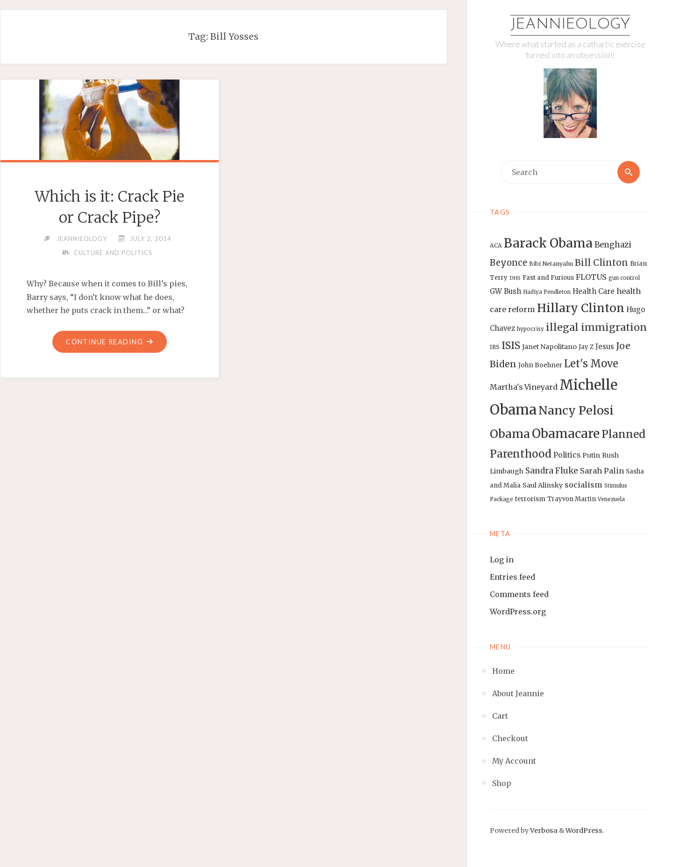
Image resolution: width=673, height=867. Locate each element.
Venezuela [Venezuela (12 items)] (611, 499)
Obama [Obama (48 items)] (510, 433)
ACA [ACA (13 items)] (496, 245)
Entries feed (512, 577)
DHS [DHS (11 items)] (515, 278)
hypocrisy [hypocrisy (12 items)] (530, 329)
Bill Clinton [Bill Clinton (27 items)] (601, 262)
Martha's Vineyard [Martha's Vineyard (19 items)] (524, 387)
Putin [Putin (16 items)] (591, 455)
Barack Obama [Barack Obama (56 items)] (548, 243)
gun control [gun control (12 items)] (624, 278)
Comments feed (519, 594)
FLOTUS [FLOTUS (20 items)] (591, 277)
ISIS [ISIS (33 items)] (510, 345)
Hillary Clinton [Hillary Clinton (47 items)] (580, 308)
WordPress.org (518, 611)
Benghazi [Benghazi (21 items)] (612, 245)
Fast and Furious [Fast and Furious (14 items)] (548, 278)
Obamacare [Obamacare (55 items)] (566, 433)
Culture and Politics (113, 252)
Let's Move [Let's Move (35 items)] (591, 363)
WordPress (584, 830)
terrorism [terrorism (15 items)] (530, 499)
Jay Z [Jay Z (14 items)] (586, 347)
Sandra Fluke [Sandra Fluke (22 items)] (551, 471)
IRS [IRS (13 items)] (495, 346)
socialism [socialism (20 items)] (583, 484)
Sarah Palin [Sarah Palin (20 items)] (602, 470)
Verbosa (543, 830)
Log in (502, 559)
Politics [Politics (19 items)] (566, 454)
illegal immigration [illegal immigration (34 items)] (596, 327)
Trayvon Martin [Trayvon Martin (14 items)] (571, 499)
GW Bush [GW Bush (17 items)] (505, 291)
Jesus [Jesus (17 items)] (604, 346)
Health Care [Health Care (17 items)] (594, 291)
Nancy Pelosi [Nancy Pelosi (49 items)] (576, 410)
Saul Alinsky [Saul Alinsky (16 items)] (543, 485)
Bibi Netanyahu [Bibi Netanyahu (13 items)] (551, 263)
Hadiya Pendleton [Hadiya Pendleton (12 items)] (547, 292)
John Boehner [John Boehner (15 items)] (540, 365)
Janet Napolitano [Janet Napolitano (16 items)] (549, 346)
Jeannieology (570, 24)
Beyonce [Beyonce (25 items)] (508, 262)
